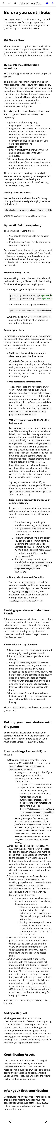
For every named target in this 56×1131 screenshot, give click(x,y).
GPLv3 (14, 1075)
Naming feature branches (17, 192)
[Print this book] (47, 3)
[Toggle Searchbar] (15, 3)
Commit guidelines (14, 330)
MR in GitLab (25, 763)
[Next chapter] (46, 1120)
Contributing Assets (29, 28)
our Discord (15, 131)
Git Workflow (14, 40)
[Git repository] (52, 3)
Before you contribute (27, 12)
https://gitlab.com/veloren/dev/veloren (28, 149)
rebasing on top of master (32, 631)
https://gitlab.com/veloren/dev (24, 125)
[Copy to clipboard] (49, 210)
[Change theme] (9, 3)
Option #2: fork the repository (22, 225)
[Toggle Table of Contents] (3, 3)
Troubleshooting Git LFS (16, 272)
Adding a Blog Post (15, 1012)
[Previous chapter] (10, 1120)
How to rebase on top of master (20, 644)
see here (8, 1003)
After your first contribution (26, 1090)
